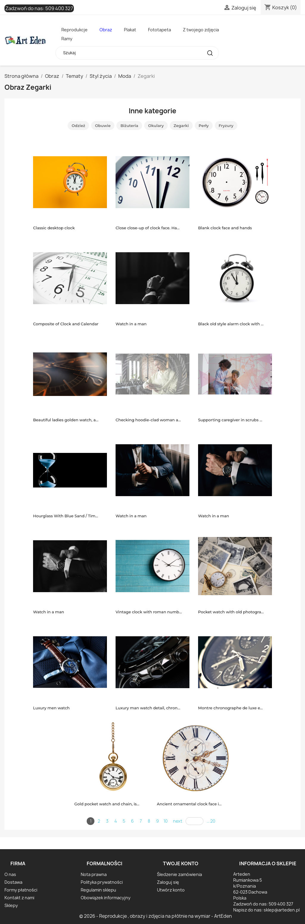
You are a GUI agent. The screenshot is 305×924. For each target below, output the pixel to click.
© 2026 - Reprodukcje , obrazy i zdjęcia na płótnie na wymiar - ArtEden (155, 916)
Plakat (130, 29)
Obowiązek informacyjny (105, 897)
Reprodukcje (74, 29)
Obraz (105, 29)
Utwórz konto (171, 890)
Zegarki (181, 125)
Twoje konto (180, 863)
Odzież (78, 125)
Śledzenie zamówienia (179, 874)
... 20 (211, 821)
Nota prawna (94, 874)
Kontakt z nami (19, 897)
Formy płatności (20, 890)
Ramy (66, 38)
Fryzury (226, 125)
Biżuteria (129, 125)
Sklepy (11, 905)
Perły (204, 125)
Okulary (156, 125)
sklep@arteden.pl (282, 910)
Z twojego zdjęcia (201, 29)
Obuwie (103, 125)
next (177, 821)
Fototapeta (159, 29)
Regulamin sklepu (98, 890)
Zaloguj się (168, 882)
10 (166, 821)
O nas (10, 874)
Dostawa (13, 882)
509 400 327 (59, 8)
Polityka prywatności (102, 882)
